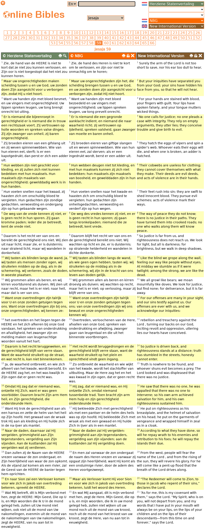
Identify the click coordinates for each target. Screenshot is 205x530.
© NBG (76, 56)
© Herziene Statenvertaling (27, 56)
